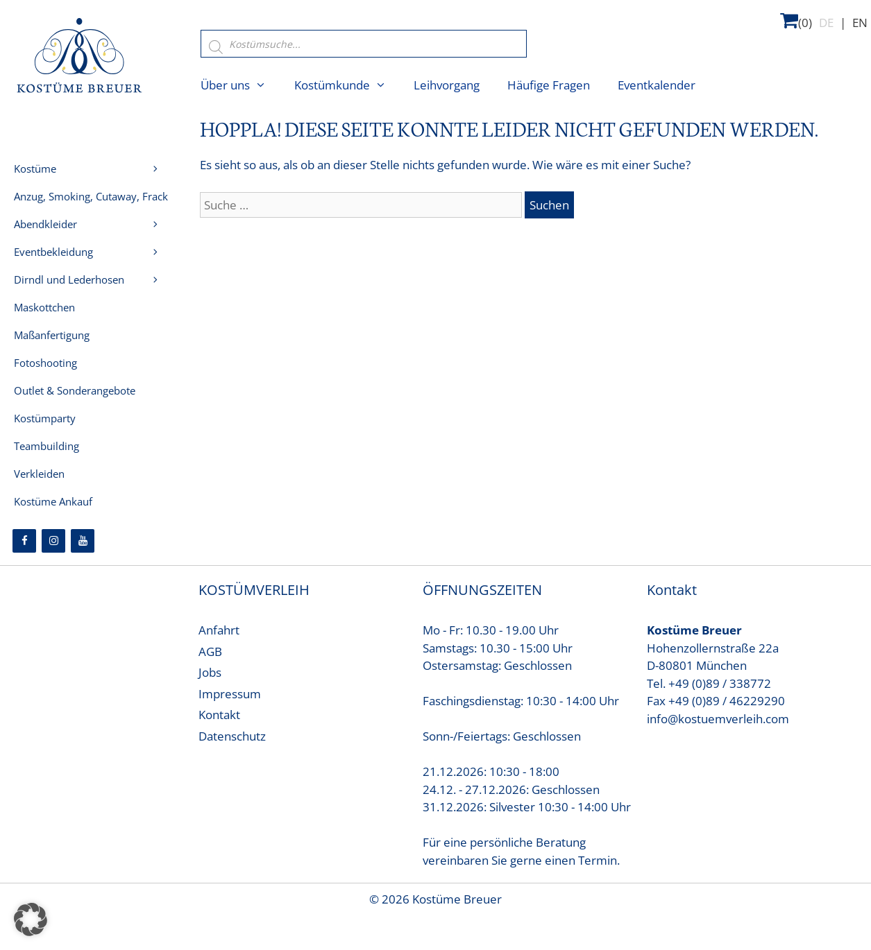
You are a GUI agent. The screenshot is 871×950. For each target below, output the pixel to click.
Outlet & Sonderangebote (74, 390)
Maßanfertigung (52, 335)
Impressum (229, 694)
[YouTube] (82, 541)
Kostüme (95, 168)
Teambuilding (46, 446)
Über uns (240, 85)
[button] (30, 919)
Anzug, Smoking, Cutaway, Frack (95, 199)
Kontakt (219, 715)
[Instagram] (53, 541)
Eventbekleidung (53, 252)
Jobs (209, 672)
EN (860, 23)
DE (826, 23)
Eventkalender (656, 85)
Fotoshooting (45, 363)
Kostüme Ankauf (53, 501)
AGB (210, 651)
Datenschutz (232, 736)
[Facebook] (24, 541)
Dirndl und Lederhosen (95, 279)
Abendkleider (95, 227)
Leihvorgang (447, 85)
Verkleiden (39, 474)
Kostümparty (45, 418)
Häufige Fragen (548, 85)
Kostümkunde (347, 85)
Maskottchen (44, 307)
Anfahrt (218, 630)
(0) (796, 20)
